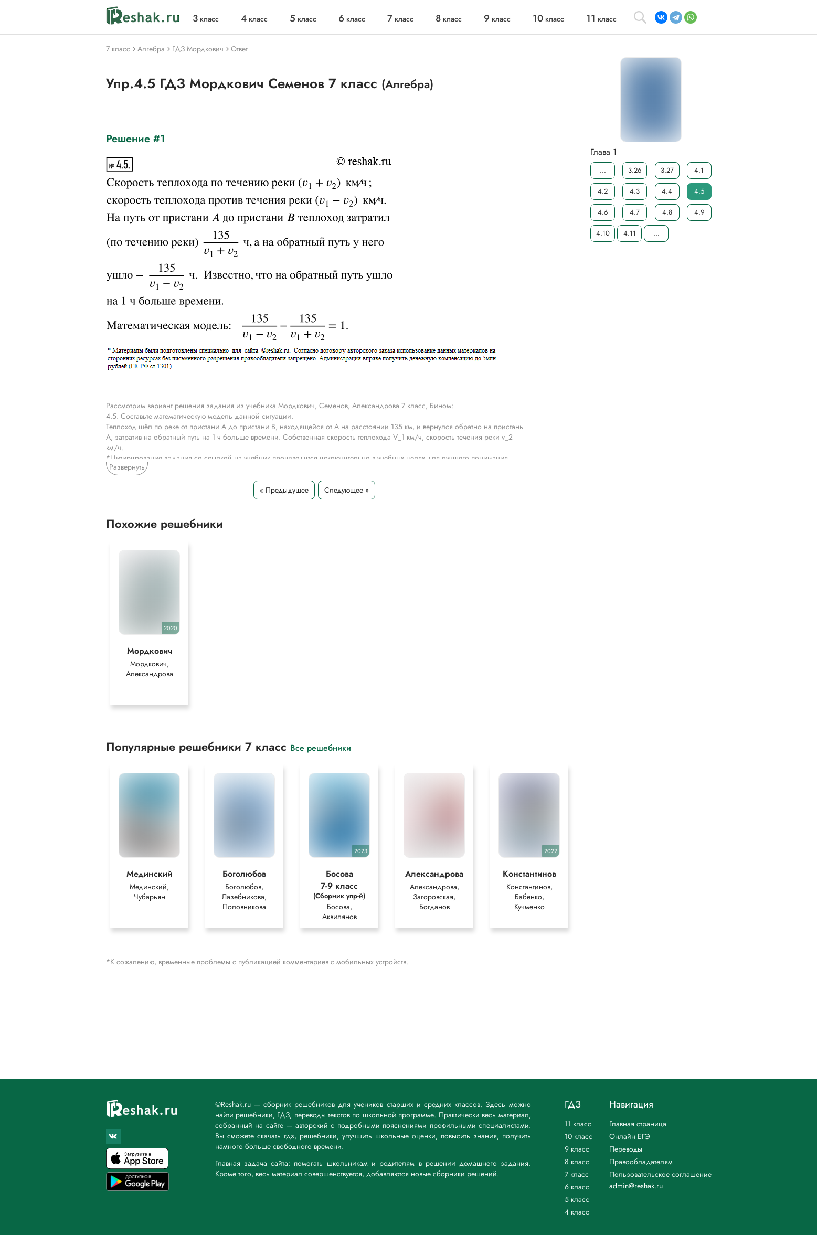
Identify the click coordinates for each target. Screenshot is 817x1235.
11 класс (578, 1124)
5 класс (577, 1199)
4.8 (667, 212)
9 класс (577, 1149)
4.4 (667, 191)
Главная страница (637, 1124)
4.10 (602, 233)
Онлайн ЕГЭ (629, 1136)
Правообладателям (641, 1161)
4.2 (603, 191)
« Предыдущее (284, 490)
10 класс (578, 1136)
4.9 (699, 212)
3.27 (666, 170)
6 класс (577, 1186)
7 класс (577, 1174)
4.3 (635, 191)
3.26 (634, 170)
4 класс (577, 1212)
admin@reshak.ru (636, 1185)
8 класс (577, 1161)
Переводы (625, 1149)
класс (206, 19)
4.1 (699, 170)
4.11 (629, 233)
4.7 (635, 212)
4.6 (603, 212)
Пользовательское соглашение (660, 1174)
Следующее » (346, 490)
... (602, 170)
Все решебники (320, 748)
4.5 (699, 191)
